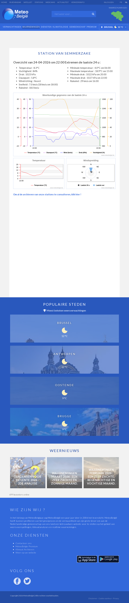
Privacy (116, 598)
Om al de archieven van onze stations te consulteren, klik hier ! (47, 194)
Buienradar (15, 2)
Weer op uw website (26, 552)
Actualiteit (63, 2)
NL (126, 2)
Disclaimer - (93, 598)
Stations (39, 2)
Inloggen (109, 2)
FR (121, 2)
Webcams (50, 2)
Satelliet (27, 2)
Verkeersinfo (78, 2)
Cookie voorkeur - (105, 598)
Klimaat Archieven (25, 549)
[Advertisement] (64, 39)
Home (4, 2)
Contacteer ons (24, 543)
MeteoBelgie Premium (27, 546)
